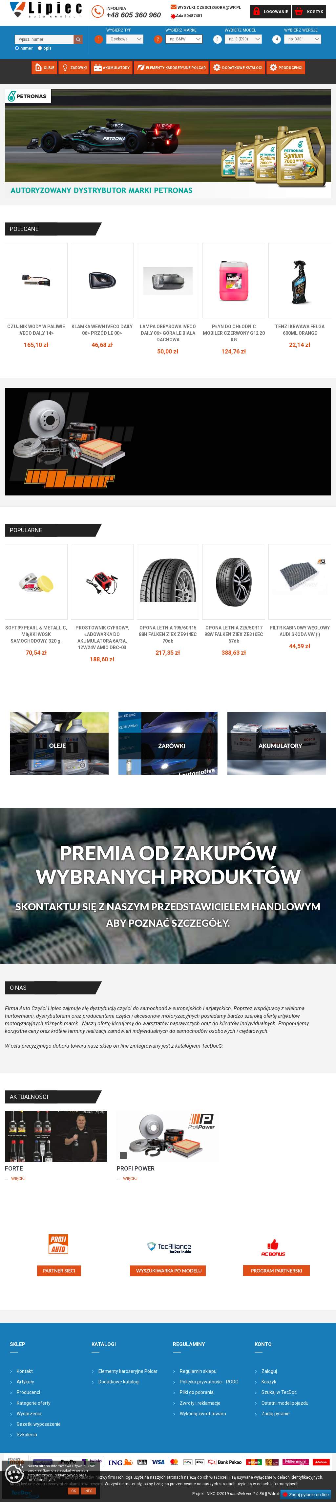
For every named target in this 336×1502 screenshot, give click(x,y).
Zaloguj (269, 1371)
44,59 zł (299, 646)
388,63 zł (233, 652)
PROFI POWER (136, 1168)
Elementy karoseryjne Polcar (128, 1371)
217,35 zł (168, 652)
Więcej (18, 1178)
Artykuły (25, 1381)
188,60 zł (102, 659)
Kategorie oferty (34, 1403)
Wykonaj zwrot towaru (203, 1413)
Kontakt (25, 1371)
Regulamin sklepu (198, 1371)
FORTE (14, 1168)
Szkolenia (27, 1434)
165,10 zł (36, 344)
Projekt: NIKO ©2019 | (229, 1493)
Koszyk (269, 1381)
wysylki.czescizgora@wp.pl (206, 7)
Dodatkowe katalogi (118, 1381)
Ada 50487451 (186, 16)
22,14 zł (299, 344)
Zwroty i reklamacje (200, 1403)
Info (88, 1491)
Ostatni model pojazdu (285, 1403)
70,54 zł (36, 652)
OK (73, 1491)
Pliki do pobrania (197, 1392)
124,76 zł (233, 351)
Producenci (28, 1392)
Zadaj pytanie (276, 1413)
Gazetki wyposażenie (39, 1424)
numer (26, 48)
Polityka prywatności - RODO (209, 1381)
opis (47, 48)
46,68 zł (102, 344)
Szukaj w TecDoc (279, 1392)
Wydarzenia (29, 1413)
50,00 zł (167, 351)
